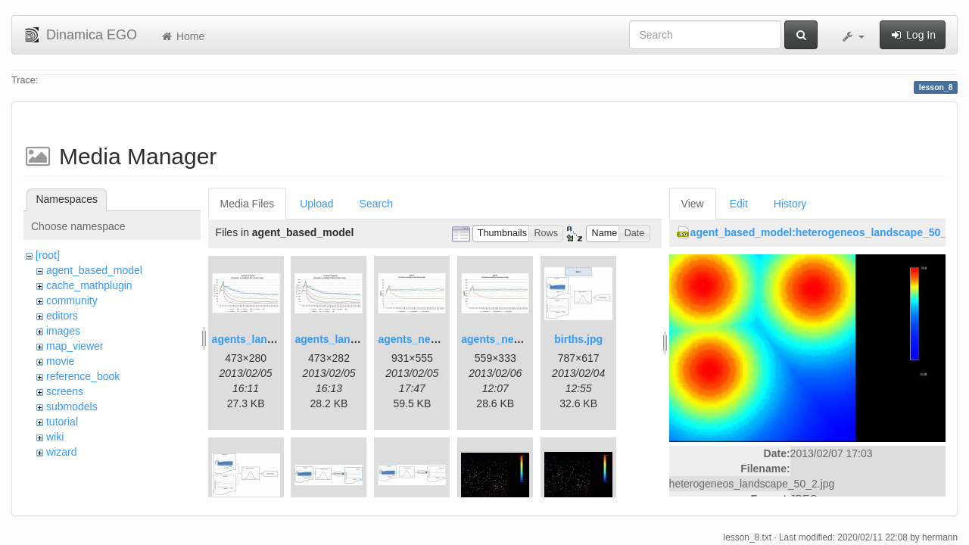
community (72, 300)
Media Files (247, 204)
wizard (61, 452)
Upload (316, 204)
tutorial (62, 422)
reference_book (83, 376)
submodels (72, 406)
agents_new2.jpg (504, 339)
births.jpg (578, 339)
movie (60, 361)
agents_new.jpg (417, 339)
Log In (913, 35)
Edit (739, 204)
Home (182, 36)
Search (376, 204)
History (790, 204)
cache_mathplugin (89, 285)
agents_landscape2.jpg (352, 339)
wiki (55, 437)
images (63, 331)
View (692, 204)
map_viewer (74, 346)
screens (64, 391)
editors (62, 316)
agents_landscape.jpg (267, 339)
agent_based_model (94, 270)
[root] (48, 255)
